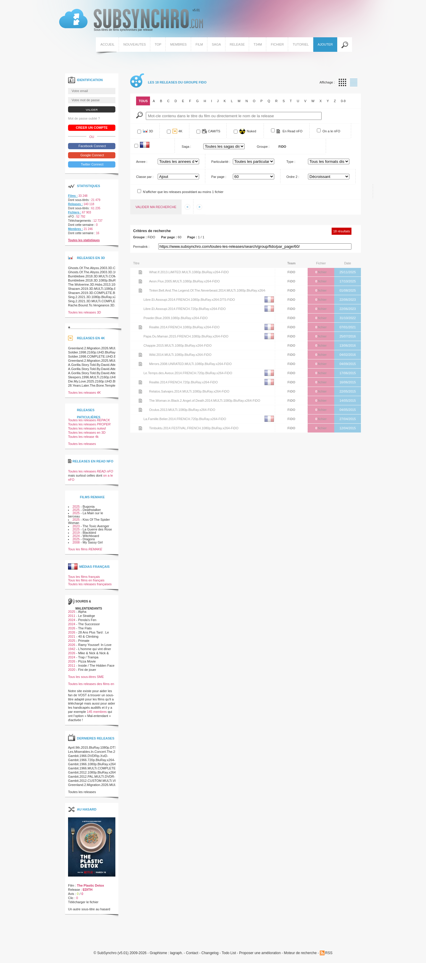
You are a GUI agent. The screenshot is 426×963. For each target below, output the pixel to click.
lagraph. (176, 953)
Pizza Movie (87, 661)
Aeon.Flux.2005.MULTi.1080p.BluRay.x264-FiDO (184, 281)
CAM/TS (214, 131)
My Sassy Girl (93, 542)
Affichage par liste (353, 82)
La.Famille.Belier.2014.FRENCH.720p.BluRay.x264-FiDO (184, 419)
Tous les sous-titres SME (86, 677)
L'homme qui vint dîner (94, 649)
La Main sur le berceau (85, 514)
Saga (216, 44)
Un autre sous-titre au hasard (89, 909)
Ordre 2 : (292, 177)
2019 (76, 532)
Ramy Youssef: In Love (95, 645)
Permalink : (141, 246)
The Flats (85, 628)
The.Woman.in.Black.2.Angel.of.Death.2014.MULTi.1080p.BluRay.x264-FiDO (204, 400)
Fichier (277, 44)
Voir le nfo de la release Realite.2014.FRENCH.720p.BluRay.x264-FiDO (140, 382)
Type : (290, 161)
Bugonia (88, 506)
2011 (71, 616)
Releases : (75, 204)
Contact (192, 953)
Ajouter (325, 44)
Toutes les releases (84, 312)
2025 (76, 506)
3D (151, 131)
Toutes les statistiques (84, 240)
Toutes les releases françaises (90, 584)
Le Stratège (86, 616)
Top (158, 44)
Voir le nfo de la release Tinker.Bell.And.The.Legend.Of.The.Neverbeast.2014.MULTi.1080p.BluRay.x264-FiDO (140, 290)
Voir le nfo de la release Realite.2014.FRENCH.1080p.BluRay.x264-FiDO (140, 327)
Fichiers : (74, 212)
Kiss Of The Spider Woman (89, 521)
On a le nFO (331, 131)
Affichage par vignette (342, 82)
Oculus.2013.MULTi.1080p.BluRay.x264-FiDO (182, 409)
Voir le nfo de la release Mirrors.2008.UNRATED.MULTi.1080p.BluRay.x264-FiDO (140, 363)
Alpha (82, 611)
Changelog (210, 953)
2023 (76, 526)
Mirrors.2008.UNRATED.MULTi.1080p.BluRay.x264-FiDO (190, 364)
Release (237, 44)
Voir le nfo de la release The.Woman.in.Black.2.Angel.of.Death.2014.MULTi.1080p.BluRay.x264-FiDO (140, 400)
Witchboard (91, 536)
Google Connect (92, 155)
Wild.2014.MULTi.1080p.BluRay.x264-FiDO (180, 354)
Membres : (75, 229)
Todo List (229, 953)
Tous (143, 101)
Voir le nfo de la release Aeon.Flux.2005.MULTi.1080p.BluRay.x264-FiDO (140, 281)
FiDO (291, 272)
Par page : (218, 177)
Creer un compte (92, 127)
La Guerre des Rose (97, 529)
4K (180, 131)
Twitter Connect (91, 164)
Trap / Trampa (88, 657)
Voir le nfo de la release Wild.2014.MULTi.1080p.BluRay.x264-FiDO (140, 354)
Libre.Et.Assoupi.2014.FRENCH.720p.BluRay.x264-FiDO (184, 309)
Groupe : (263, 146)
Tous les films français (84, 576)
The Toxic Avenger (96, 526)
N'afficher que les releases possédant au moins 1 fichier (183, 192)
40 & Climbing (88, 636)
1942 (71, 649)
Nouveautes (134, 44)
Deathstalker (92, 510)
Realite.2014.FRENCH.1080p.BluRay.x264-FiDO (184, 327)
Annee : (141, 161)
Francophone (150, 146)
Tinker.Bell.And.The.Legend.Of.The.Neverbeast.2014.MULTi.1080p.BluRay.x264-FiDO (207, 292)
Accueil (107, 44)
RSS (329, 953)
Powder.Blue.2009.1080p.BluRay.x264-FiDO (175, 318)
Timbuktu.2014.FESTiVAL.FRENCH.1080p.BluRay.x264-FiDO (193, 428)
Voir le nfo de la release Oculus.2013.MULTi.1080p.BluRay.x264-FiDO (140, 409)
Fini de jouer (87, 669)
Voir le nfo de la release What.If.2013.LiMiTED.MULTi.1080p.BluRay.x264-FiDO (140, 272)
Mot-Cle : (139, 115)
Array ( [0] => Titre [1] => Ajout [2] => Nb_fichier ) (178, 176)
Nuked (251, 131)
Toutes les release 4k (83, 436)
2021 (71, 636)
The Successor (89, 624)
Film (199, 44)
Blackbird (89, 532)
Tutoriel (301, 44)
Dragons (89, 539)
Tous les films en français (86, 580)
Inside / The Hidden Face (96, 665)
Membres (178, 44)
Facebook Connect (92, 146)
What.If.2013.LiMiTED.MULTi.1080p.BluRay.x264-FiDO (189, 272)
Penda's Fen (87, 620)
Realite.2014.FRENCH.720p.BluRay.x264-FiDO (183, 382)
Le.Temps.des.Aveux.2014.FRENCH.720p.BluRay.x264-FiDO (187, 373)
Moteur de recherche (300, 953)
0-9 (343, 101)
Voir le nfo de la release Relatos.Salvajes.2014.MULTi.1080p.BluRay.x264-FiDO (140, 391)
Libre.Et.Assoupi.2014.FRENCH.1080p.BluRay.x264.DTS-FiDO (189, 299)
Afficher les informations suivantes (199, 207)
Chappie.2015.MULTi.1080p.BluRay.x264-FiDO (177, 345)
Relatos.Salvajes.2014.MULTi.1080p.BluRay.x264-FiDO (189, 391)
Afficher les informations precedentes (188, 207)
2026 (71, 628)
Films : (73, 195)
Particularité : (220, 161)
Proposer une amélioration (260, 953)
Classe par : (145, 177)
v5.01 (131, 20)
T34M (258, 44)
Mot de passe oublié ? (84, 118)
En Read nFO (292, 131)
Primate (83, 640)
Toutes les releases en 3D (87, 432)
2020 (71, 669)
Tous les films (85, 549)
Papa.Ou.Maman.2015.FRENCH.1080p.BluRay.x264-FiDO (185, 336)
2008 (76, 542)
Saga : (186, 146)
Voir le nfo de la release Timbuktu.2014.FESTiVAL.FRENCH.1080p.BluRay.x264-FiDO (140, 428)
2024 (76, 536)
